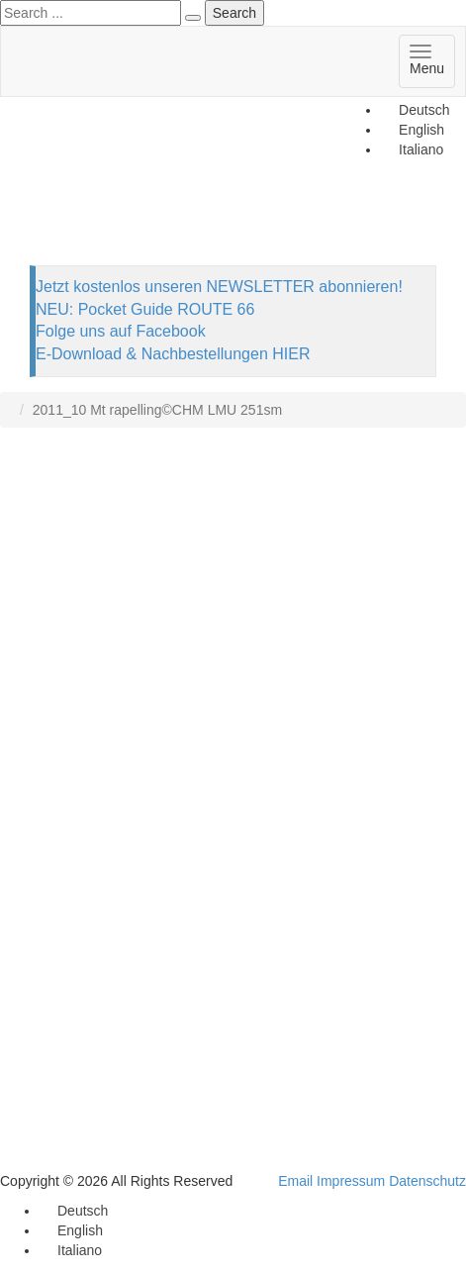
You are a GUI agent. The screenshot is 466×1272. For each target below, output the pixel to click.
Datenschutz (427, 1181)
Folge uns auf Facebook (121, 331)
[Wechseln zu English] (71, 1230)
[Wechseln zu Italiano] (71, 1250)
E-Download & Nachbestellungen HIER (173, 353)
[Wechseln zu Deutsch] (415, 110)
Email (295, 1181)
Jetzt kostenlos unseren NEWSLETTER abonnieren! (219, 286)
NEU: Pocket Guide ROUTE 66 (145, 309)
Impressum (351, 1181)
